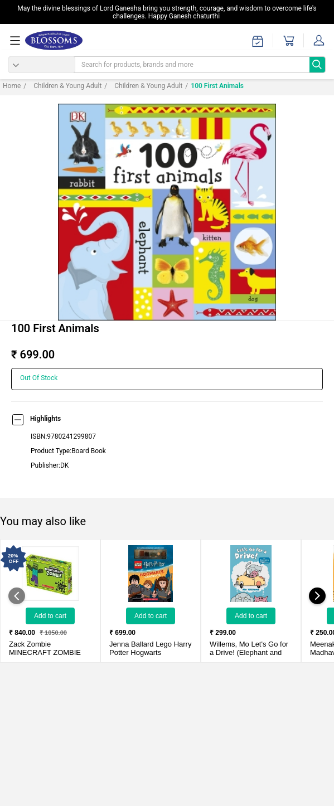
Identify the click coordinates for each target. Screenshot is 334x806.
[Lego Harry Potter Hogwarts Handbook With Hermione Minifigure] (150, 573)
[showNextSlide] (317, 595)
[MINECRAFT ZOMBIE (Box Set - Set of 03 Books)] (50, 573)
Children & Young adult (62, 86)
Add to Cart (50, 616)
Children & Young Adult (143, 86)
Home (12, 86)
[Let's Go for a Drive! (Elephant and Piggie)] (250, 573)
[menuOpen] (16, 40)
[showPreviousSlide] (16, 595)
